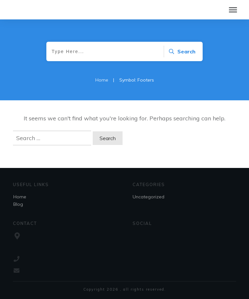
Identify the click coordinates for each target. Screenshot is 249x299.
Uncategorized (148, 197)
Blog (18, 204)
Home (19, 197)
